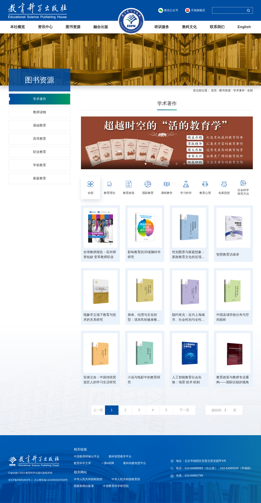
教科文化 (189, 27)
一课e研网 (107, 463)
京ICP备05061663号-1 (20, 479)
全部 (250, 90)
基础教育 (39, 125)
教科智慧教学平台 (120, 456)
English (244, 27)
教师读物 (39, 112)
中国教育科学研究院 (116, 485)
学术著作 (239, 90)
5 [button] (176, 163)
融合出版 (100, 27)
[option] (167, 142)
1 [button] (145, 163)
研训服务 (161, 27)
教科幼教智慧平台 (134, 463)
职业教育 (39, 151)
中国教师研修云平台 (87, 456)
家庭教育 (39, 178)
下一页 (184, 410)
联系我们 (217, 27)
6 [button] (184, 163)
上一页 (98, 410)
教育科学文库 (82, 463)
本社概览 (17, 27)
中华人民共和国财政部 (88, 479)
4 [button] (168, 163)
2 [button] (153, 163)
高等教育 (39, 138)
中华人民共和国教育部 (126, 479)
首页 (214, 90)
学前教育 (39, 165)
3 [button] (161, 163)
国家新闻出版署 (84, 485)
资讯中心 (45, 27)
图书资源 (73, 27)
